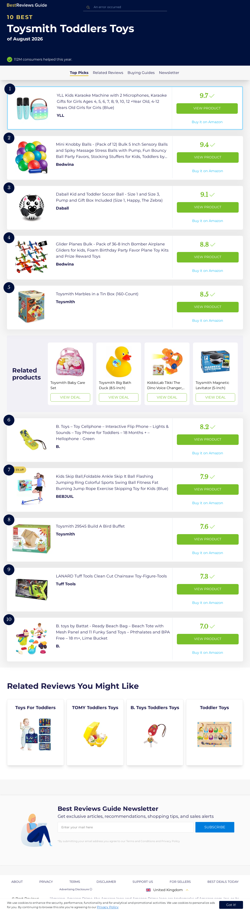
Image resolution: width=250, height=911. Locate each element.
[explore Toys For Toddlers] (35, 732)
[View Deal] (70, 374)
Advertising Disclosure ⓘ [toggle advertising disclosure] (75, 889)
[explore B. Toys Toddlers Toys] (154, 732)
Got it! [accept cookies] (231, 905)
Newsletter (169, 72)
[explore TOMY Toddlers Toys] (95, 732)
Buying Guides (141, 72)
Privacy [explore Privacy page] (46, 882)
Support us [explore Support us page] (143, 882)
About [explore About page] (17, 882)
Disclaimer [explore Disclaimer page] (106, 882)
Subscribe (214, 827)
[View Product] (125, 108)
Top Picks (79, 72)
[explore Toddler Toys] (214, 732)
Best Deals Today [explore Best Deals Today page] (223, 882)
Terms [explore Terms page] (74, 882)
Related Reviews (108, 72)
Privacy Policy (108, 907)
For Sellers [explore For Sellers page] (180, 882)
